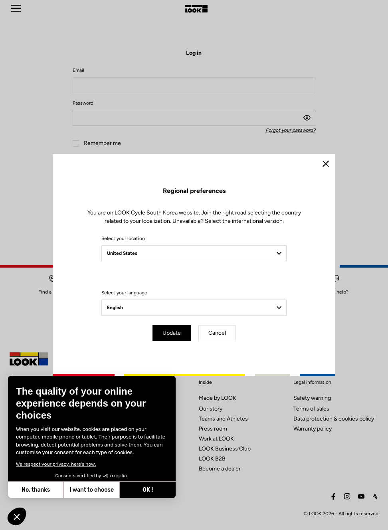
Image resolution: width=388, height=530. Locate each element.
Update (171, 333)
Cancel (217, 333)
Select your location (123, 238)
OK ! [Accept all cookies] (84, 489)
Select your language (124, 293)
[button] (16, 516)
